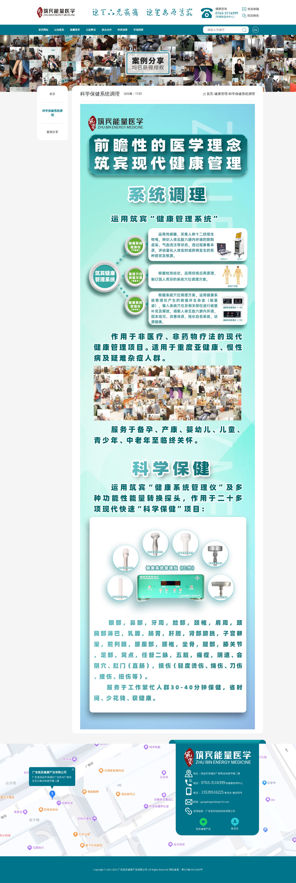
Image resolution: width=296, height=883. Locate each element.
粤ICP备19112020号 (192, 869)
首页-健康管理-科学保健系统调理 (231, 94)
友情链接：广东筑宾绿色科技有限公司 (214, 811)
